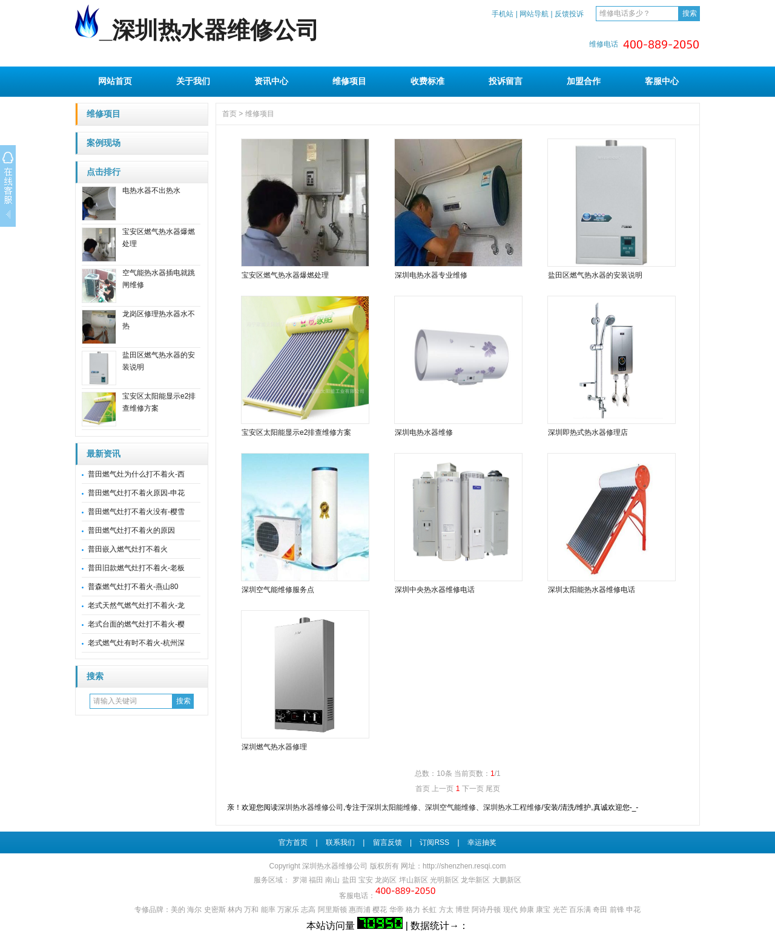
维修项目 (349, 81)
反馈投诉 (569, 14)
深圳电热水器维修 (424, 432)
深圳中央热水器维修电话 (435, 589)
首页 (229, 113)
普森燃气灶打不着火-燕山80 (133, 586)
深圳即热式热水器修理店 (588, 432)
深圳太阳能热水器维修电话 (591, 589)
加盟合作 (584, 81)
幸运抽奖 (481, 842)
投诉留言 (506, 81)
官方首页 (293, 842)
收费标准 (427, 81)
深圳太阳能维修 (392, 807)
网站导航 (534, 14)
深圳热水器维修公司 (310, 807)
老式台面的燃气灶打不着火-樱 (136, 624)
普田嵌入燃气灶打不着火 (128, 549)
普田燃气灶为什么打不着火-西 (136, 474)
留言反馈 (387, 842)
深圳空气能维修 (450, 807)
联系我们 (340, 842)
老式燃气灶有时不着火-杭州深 (136, 643)
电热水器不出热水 (151, 190)
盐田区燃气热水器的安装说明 (595, 275)
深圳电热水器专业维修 (431, 275)
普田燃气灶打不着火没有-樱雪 (136, 511)
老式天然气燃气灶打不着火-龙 (136, 605)
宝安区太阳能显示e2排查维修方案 (296, 432)
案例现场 (103, 143)
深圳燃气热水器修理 (274, 747)
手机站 (502, 14)
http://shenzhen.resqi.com (464, 866)
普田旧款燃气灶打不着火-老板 (136, 568)
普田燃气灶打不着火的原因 (131, 530)
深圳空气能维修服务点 (278, 589)
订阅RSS (434, 842)
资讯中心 (271, 81)
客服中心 (662, 81)
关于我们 (193, 81)
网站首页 (115, 81)
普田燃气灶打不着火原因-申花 (136, 493)
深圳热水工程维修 (512, 807)
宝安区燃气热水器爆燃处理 (285, 275)
